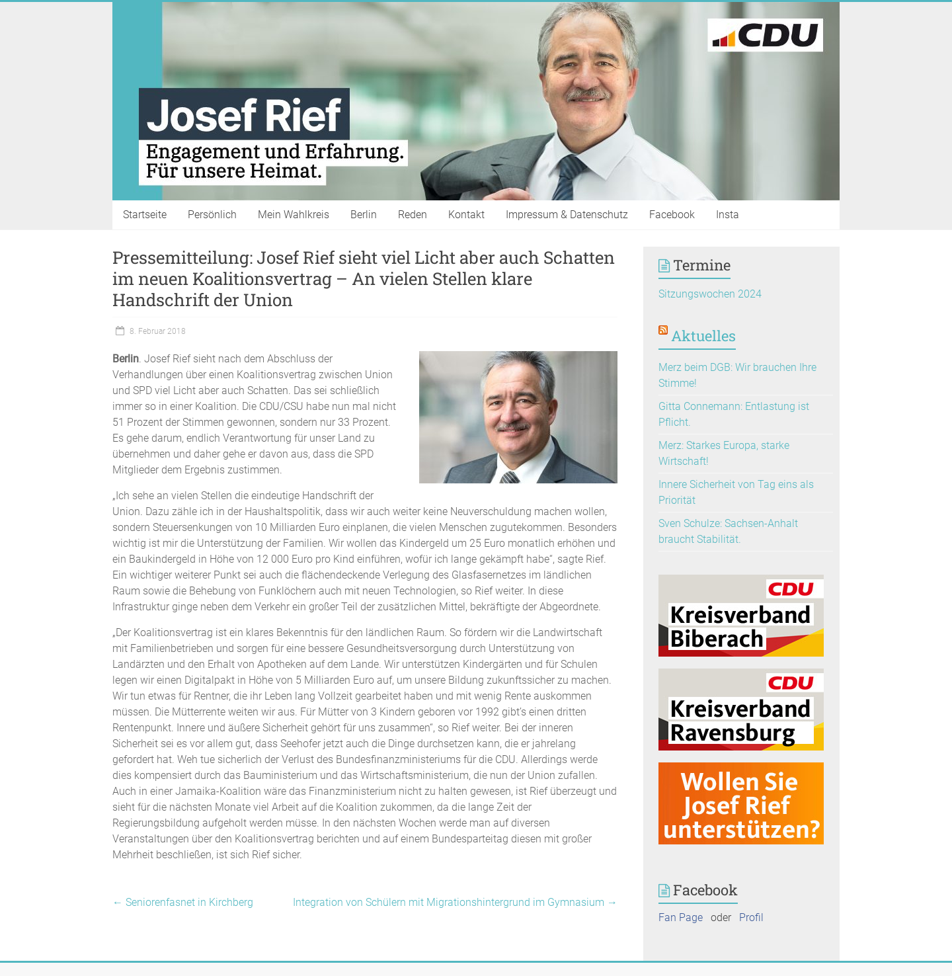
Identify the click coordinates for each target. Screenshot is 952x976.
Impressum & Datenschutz (567, 214)
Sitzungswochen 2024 (710, 294)
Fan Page (680, 917)
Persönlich (212, 214)
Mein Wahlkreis (293, 214)
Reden (412, 214)
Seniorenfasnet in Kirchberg (182, 902)
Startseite (145, 214)
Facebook (672, 214)
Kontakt (466, 214)
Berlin (363, 214)
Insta (727, 214)
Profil (751, 917)
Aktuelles (703, 335)
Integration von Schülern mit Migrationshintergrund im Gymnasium (455, 902)
